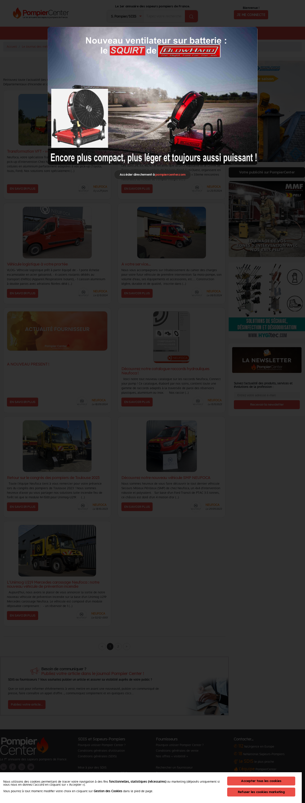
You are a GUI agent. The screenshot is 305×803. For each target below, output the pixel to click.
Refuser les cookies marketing (261, 792)
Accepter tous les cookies (261, 781)
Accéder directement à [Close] (152, 174)
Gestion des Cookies (108, 791)
